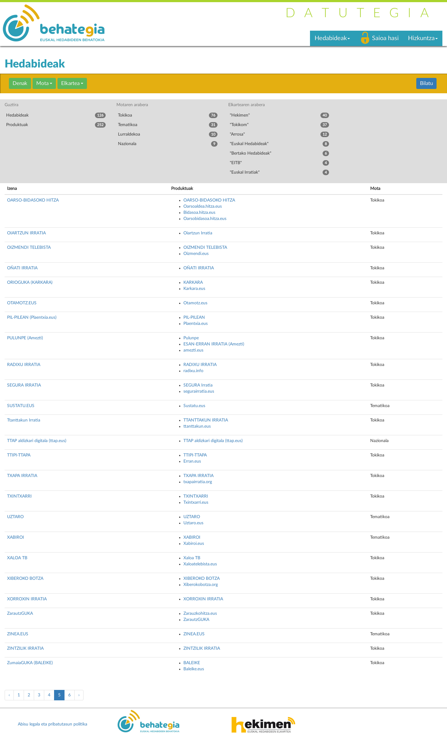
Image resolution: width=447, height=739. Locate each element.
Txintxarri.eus (195, 502)
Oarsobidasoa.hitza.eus (204, 219)
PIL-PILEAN (194, 317)
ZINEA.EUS (17, 634)
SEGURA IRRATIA (24, 385)
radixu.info (193, 371)
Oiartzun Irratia (197, 233)
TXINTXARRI (19, 496)
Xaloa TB (191, 558)
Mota (44, 83)
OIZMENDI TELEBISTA (29, 247)
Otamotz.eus (195, 303)
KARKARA (193, 282)
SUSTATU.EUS (20, 406)
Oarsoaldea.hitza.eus (202, 206)
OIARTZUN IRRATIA (26, 233)
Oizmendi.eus (196, 254)
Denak (20, 83)
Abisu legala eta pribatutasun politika (52, 724)
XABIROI (15, 537)
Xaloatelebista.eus (200, 564)
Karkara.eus (194, 289)
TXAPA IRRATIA (22, 476)
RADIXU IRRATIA (23, 365)
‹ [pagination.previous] (9, 695)
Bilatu (426, 83)
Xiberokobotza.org (200, 585)
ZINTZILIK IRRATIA (25, 648)
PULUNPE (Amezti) (25, 338)
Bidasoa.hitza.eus (199, 212)
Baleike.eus (193, 669)
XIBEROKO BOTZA (25, 578)
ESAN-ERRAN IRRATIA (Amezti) (213, 344)
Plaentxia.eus (195, 323)
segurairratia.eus (198, 391)
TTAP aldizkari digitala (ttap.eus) (36, 441)
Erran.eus (192, 461)
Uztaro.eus (193, 523)
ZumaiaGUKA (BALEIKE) (30, 663)
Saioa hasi (385, 38)
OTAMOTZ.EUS (22, 303)
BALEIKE (191, 663)
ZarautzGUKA (20, 613)
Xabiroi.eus (193, 543)
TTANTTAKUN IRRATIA (205, 420)
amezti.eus (193, 350)
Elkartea (72, 83)
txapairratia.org (197, 482)
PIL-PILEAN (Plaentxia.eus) (32, 317)
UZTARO (15, 517)
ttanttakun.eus (197, 426)
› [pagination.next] (79, 695)
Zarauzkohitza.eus (200, 613)
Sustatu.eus (194, 406)
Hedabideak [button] (332, 38)
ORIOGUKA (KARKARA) (30, 282)
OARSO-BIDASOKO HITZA (33, 200)
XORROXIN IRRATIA (27, 599)
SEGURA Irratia (198, 385)
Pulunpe (191, 338)
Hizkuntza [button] (423, 38)
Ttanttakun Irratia (23, 420)
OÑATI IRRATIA (22, 268)
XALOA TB (17, 558)
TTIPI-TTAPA (18, 455)
